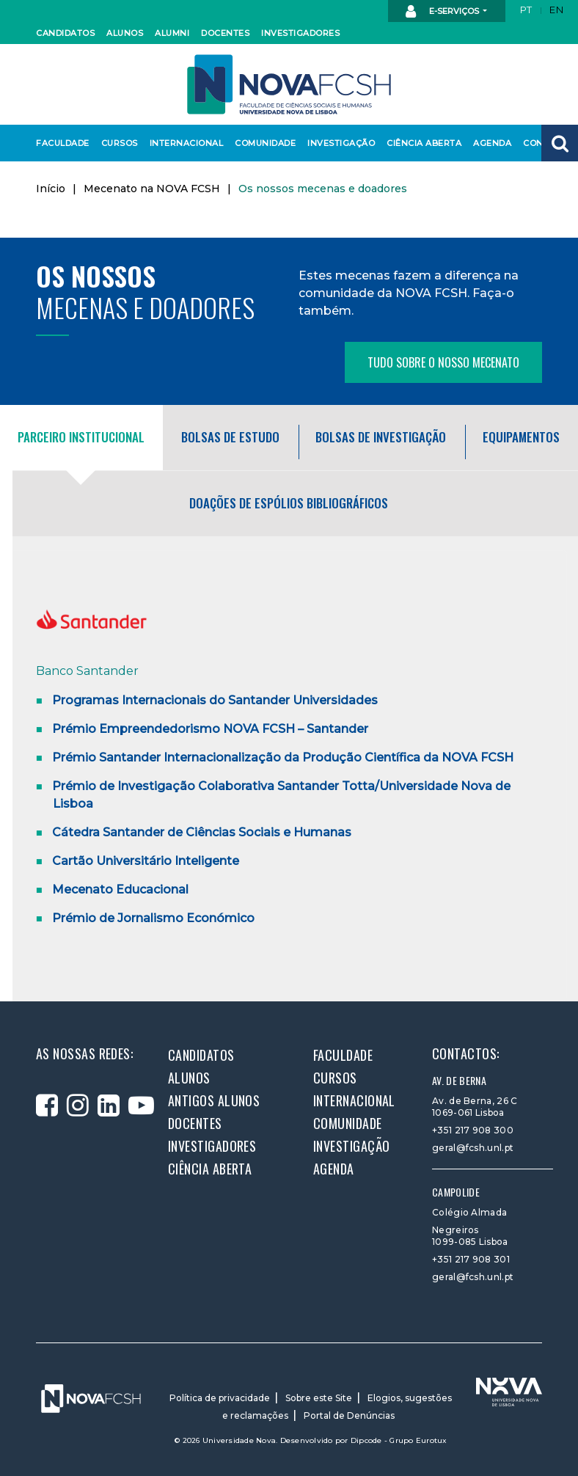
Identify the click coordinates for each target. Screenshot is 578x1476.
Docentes (223, 33)
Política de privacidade (219, 1397)
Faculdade (60, 143)
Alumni (172, 33)
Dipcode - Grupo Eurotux (399, 1440)
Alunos (124, 33)
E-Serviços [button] (443, 11)
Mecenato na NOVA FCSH (152, 188)
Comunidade (262, 143)
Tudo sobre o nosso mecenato (443, 362)
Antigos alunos (214, 1100)
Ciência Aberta (420, 143)
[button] (559, 143)
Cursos (118, 143)
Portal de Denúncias (349, 1415)
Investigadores (296, 33)
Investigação (338, 143)
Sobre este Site (318, 1397)
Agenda (491, 143)
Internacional (183, 143)
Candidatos (63, 33)
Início (50, 188)
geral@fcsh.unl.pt (472, 1147)
